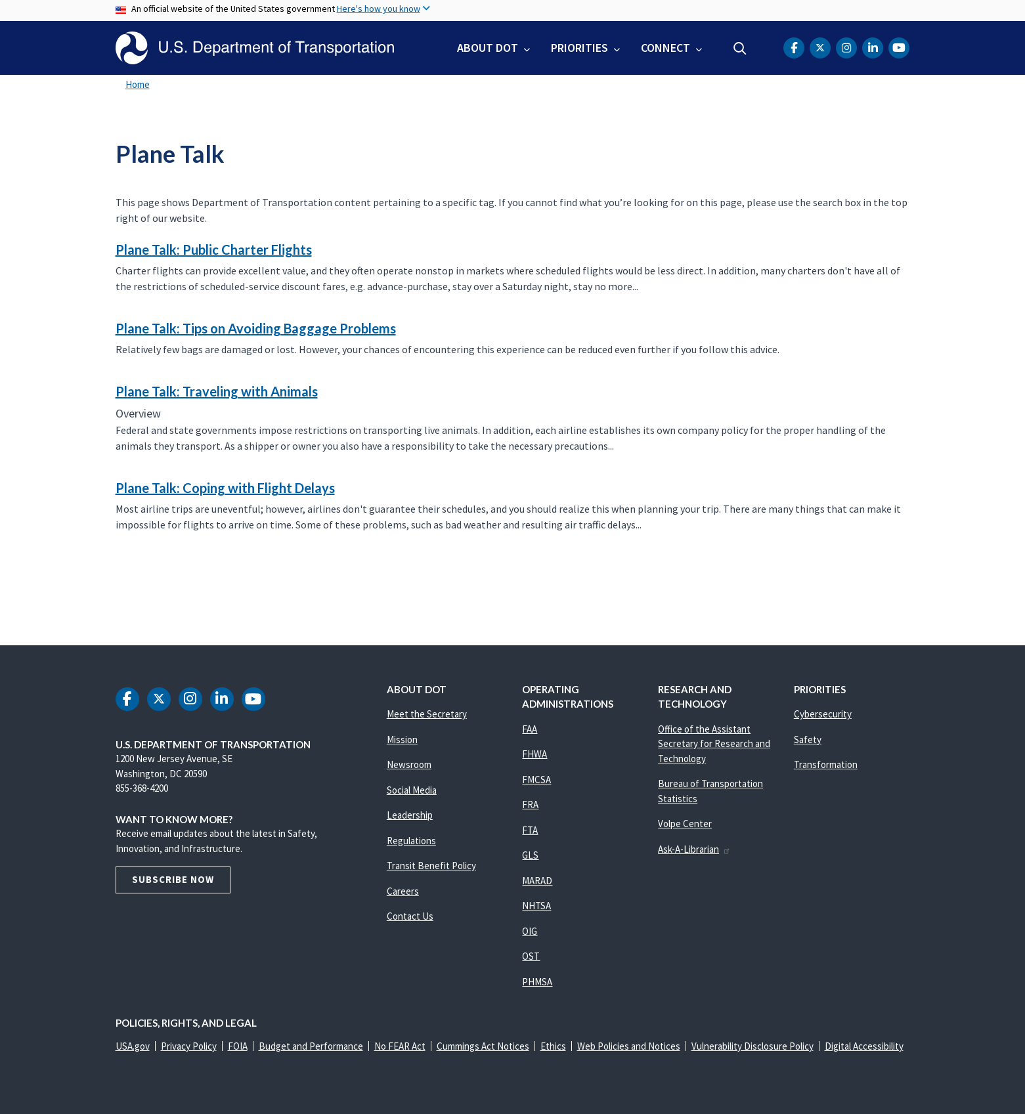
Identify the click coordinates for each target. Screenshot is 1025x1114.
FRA (530, 804)
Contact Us (410, 916)
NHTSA (536, 905)
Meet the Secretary (427, 714)
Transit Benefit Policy (431, 865)
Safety (807, 739)
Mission (402, 739)
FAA (529, 729)
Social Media (412, 790)
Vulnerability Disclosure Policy (752, 1046)
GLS (530, 855)
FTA (530, 830)
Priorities (579, 47)
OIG (529, 931)
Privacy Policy (189, 1046)
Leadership (410, 815)
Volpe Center (685, 823)
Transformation (826, 764)
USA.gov (133, 1046)
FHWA (534, 754)
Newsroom (409, 764)
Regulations (411, 840)
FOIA (238, 1046)
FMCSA (536, 779)
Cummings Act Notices (483, 1046)
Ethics (553, 1046)
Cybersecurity (823, 714)
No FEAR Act (399, 1046)
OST (531, 956)
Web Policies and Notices (628, 1046)
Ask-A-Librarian (694, 849)
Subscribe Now (173, 879)
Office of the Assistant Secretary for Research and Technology (714, 744)
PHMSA (537, 981)
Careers (403, 891)
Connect (665, 47)
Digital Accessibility (864, 1046)
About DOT (487, 47)
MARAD (537, 880)
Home (137, 84)
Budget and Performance (311, 1046)
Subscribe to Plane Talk (113, 590)
